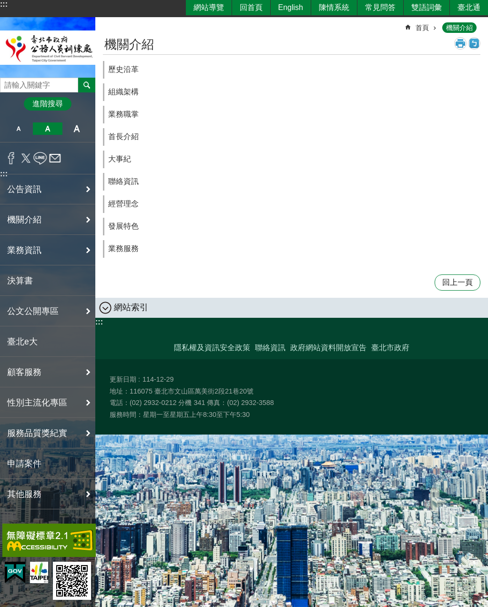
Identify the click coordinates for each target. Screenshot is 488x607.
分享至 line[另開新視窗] (40, 158)
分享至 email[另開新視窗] (55, 158)
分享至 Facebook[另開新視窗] (11, 158)
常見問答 (380, 7)
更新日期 (123, 379)
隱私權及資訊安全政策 (212, 348)
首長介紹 (123, 136)
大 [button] (77, 128)
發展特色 (123, 226)
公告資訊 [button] (24, 189)
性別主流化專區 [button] (37, 402)
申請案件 (24, 463)
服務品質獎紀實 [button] (37, 433)
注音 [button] (474, 43)
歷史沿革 (123, 69)
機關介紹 (459, 27)
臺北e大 (22, 341)
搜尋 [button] (86, 85)
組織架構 (123, 92)
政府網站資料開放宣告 (328, 348)
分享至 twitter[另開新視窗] (26, 158)
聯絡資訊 (123, 181)
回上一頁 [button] (457, 282)
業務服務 (123, 248)
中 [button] (47, 128)
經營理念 (123, 204)
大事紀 (119, 159)
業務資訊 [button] (24, 250)
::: (4, 4)
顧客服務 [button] (24, 372)
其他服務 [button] (24, 494)
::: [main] (109, 24)
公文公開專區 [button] (33, 311)
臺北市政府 (390, 348)
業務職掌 (123, 114)
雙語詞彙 (426, 7)
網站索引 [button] (131, 307)
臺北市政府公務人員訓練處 (47, 47)
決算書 (20, 280)
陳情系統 (334, 7)
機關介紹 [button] (24, 219)
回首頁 (251, 7)
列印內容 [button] (460, 43)
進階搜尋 (47, 104)
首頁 (422, 27)
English (290, 7)
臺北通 (469, 7)
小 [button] (18, 128)
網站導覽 (208, 7)
